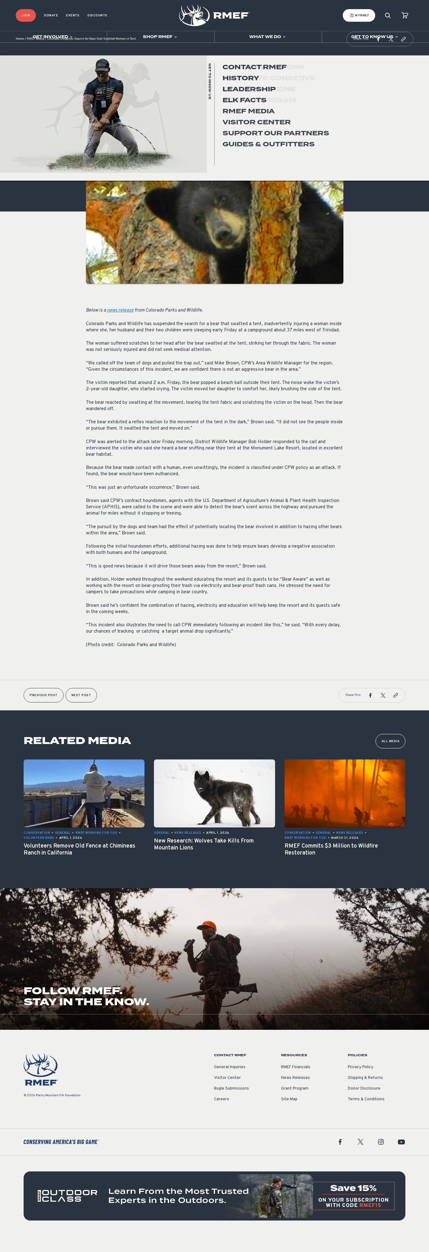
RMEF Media (35, 55)
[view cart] (404, 15)
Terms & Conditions (366, 1115)
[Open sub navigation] (53, 36)
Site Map (289, 1115)
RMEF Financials (295, 1083)
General (94, 136)
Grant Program (294, 1104)
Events (72, 16)
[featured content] (214, 1211)
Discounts (97, 16)
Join (26, 16)
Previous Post (44, 711)
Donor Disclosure (364, 1104)
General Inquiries (230, 1083)
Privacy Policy (360, 1083)
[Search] (387, 15)
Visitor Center (227, 1093)
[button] (378, 55)
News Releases (295, 1093)
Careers (221, 1115)
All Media (390, 757)
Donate (51, 16)
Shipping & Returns (365, 1093)
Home (20, 55)
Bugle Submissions (231, 1104)
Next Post (81, 711)
